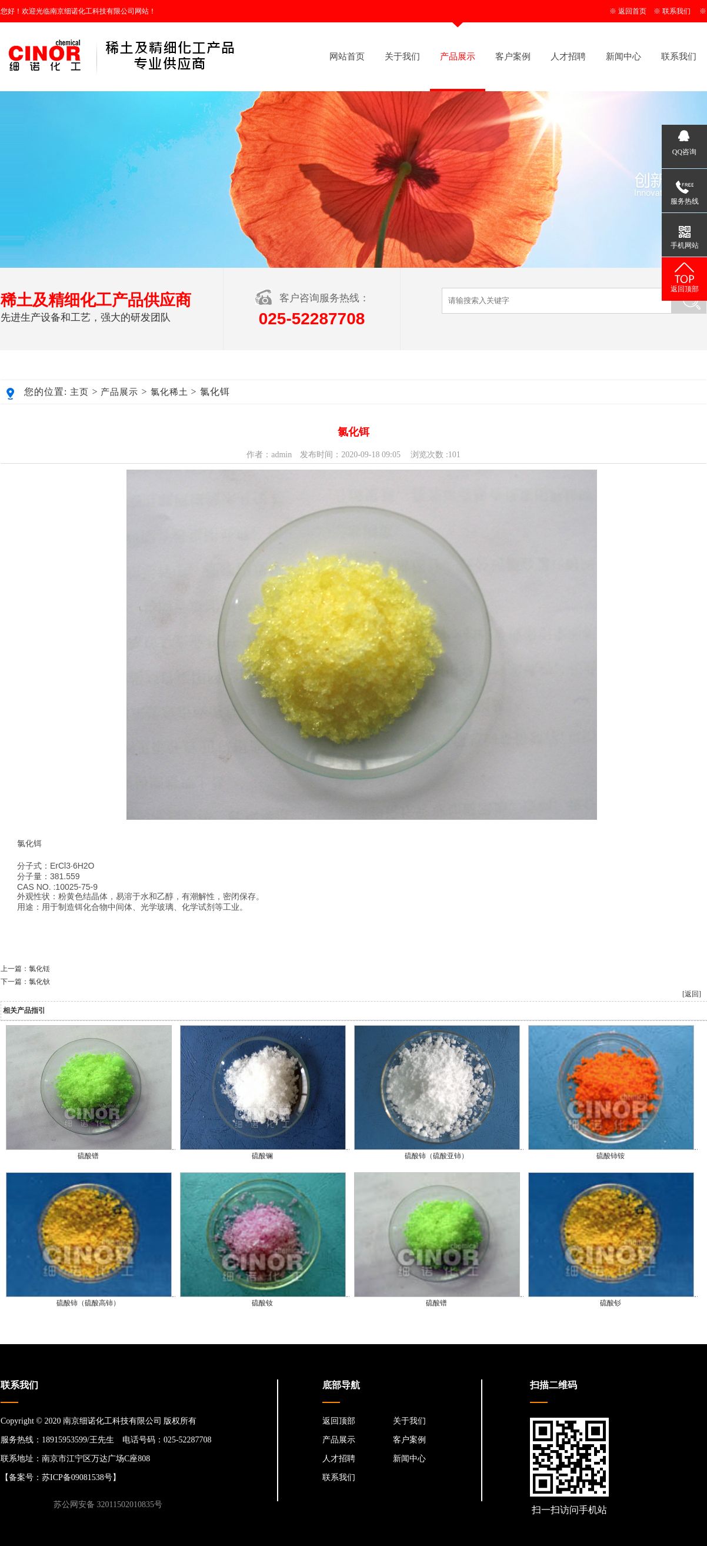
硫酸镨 (88, 1156)
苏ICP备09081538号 (77, 1477)
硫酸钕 (262, 1303)
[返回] (691, 994)
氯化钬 (39, 982)
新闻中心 (623, 56)
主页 (79, 392)
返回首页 (632, 11)
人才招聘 (568, 56)
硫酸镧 (262, 1156)
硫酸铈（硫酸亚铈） (436, 1156)
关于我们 (402, 56)
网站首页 (347, 56)
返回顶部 (338, 1421)
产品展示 (457, 56)
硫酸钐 (610, 1303)
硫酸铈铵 (610, 1156)
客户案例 (513, 56)
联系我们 (676, 11)
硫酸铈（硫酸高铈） (88, 1303)
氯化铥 (39, 969)
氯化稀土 (169, 392)
